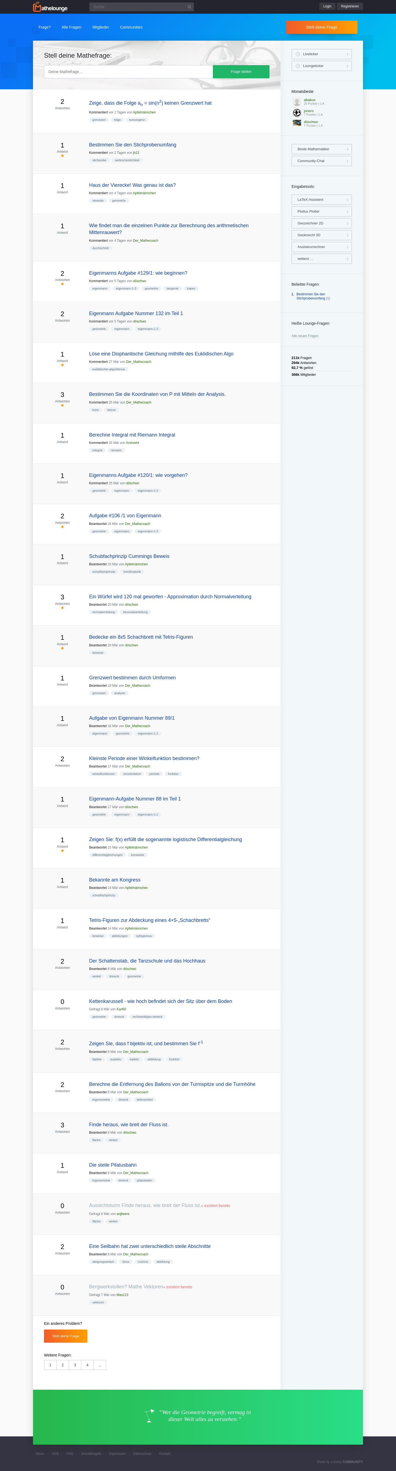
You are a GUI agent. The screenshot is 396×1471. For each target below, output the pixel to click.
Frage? (44, 27)
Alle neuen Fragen (305, 336)
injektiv (134, 1059)
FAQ (70, 1454)
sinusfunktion (132, 773)
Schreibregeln (91, 1454)
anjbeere (123, 1214)
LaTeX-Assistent (310, 200)
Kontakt (165, 1454)
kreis (95, 409)
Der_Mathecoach (145, 241)
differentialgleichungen (107, 855)
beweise (97, 652)
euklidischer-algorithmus (108, 369)
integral (97, 450)
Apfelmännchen (144, 112)
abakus (309, 100)
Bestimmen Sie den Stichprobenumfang (310, 296)
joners (309, 111)
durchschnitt (100, 248)
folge (117, 119)
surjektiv (115, 1059)
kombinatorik (132, 571)
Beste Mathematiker (313, 149)
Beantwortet (98, 524)
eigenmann (99, 288)
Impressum (117, 1454)
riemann (116, 450)
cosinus (143, 1261)
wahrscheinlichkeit (127, 160)
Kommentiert (98, 112)
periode (154, 773)
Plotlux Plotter (309, 211)
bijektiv (97, 1059)
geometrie (119, 200)
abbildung (154, 1059)
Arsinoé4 (132, 443)
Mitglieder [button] (100, 27)
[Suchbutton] (189, 6)
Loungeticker (313, 66)
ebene (111, 409)
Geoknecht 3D (309, 235)
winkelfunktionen (103, 773)
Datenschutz (142, 1454)
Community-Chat (311, 161)
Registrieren (350, 6)
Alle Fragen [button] (71, 27)
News (40, 1454)
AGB (55, 1454)
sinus (126, 1261)
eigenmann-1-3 (126, 288)
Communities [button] (131, 27)
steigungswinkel (103, 1261)
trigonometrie (101, 1099)
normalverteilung (103, 612)
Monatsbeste (303, 91)
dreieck (114, 976)
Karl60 (121, 1009)
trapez (191, 288)
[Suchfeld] (141, 6)
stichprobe (99, 160)
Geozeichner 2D (310, 223)
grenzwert (99, 119)
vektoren (98, 1302)
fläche (96, 1140)
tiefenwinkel (144, 1099)
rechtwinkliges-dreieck (147, 1016)
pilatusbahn (144, 1180)
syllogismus (144, 936)
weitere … (306, 259)
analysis (119, 693)
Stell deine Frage (321, 27)
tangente (172, 288)
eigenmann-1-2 (148, 733)
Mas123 (122, 1295)
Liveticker (310, 54)
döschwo (139, 281)
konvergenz (137, 119)
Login (327, 6)
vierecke (98, 200)
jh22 (136, 153)
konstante (137, 855)
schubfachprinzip (103, 571)
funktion (173, 773)
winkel (96, 976)
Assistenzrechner (311, 247)
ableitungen (120, 936)
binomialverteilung (135, 612)
